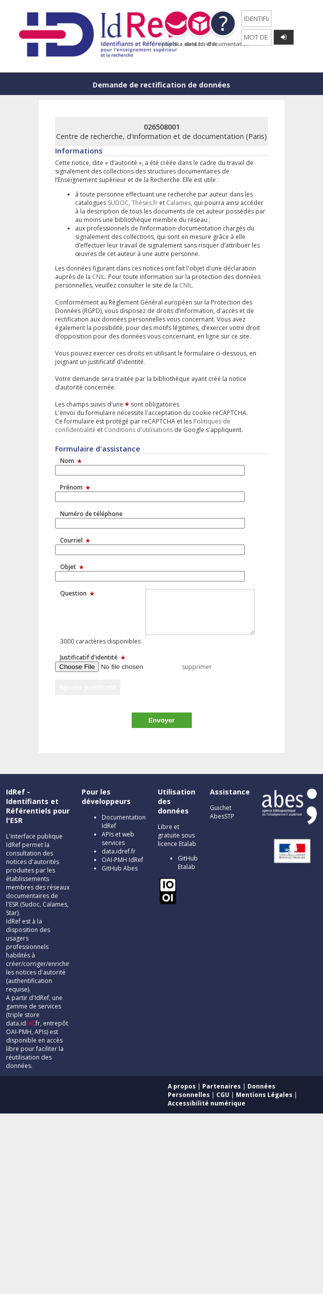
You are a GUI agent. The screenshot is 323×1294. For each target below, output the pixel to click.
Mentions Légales (264, 1094)
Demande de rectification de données (161, 85)
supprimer (197, 666)
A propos (182, 1086)
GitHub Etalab (188, 862)
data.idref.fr (119, 851)
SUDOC (118, 202)
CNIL (98, 276)
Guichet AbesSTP (222, 812)
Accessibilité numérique (206, 1103)
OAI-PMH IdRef (122, 860)
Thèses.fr (145, 202)
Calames (178, 202)
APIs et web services (118, 838)
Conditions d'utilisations (138, 430)
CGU (222, 1094)
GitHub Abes (120, 868)
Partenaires (221, 1086)
